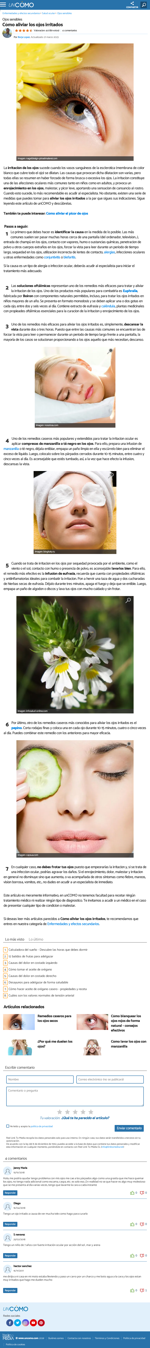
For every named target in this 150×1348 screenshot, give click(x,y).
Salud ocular (48, 13)
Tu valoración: (50, 1118)
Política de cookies (15, 1344)
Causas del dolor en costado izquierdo (33, 963)
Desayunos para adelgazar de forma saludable (38, 982)
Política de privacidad (134, 1338)
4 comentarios (69, 30)
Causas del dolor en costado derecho (32, 976)
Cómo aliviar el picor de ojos (67, 214)
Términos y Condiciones (107, 1338)
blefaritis (69, 257)
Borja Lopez (24, 37)
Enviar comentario (129, 1128)
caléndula (108, 306)
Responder (10, 1193)
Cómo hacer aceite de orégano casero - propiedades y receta (48, 989)
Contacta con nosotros (79, 1338)
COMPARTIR (132, 5)
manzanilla (11, 449)
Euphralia (130, 291)
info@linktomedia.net (112, 1147)
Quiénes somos (56, 1338)
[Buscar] (144, 5)
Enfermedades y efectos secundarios (21, 13)
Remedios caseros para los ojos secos (54, 1019)
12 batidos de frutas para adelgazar (31, 956)
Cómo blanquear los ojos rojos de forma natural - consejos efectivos (126, 1023)
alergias (109, 252)
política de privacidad (42, 1126)
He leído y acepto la (31, 1126)
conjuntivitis (52, 257)
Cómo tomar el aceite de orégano (30, 969)
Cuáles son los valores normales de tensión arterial (41, 995)
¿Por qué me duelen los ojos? (55, 1044)
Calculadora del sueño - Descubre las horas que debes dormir (48, 949)
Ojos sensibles (64, 13)
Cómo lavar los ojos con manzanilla (128, 1044)
